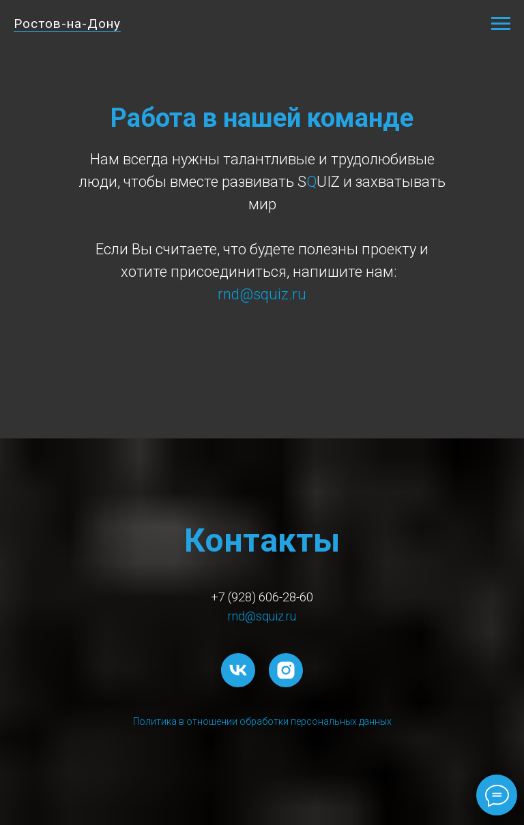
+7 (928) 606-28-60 (262, 597)
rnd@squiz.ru (262, 616)
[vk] (238, 670)
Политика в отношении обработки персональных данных (262, 721)
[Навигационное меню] (500, 24)
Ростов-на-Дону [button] (67, 23)
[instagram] (286, 670)
